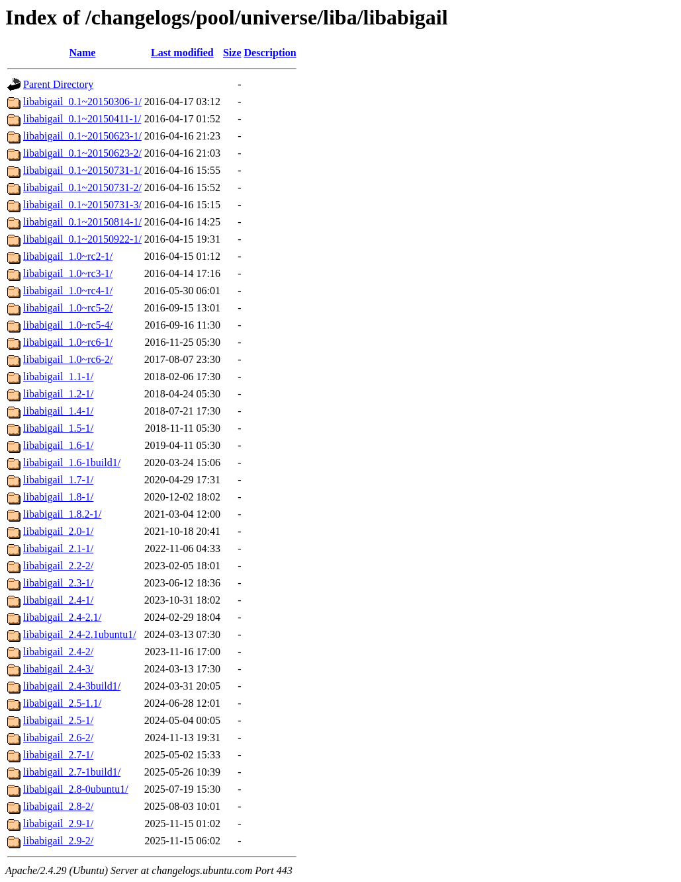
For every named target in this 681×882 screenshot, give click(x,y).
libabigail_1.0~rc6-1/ (68, 342)
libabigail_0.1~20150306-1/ (82, 101)
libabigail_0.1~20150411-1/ (82, 118)
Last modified (182, 52)
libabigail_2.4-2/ (58, 651)
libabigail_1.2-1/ (58, 393)
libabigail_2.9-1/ (58, 823)
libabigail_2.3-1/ (58, 582)
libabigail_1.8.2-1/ (62, 514)
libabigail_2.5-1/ (58, 720)
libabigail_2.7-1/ (58, 754)
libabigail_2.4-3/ (58, 668)
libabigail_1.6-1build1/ (71, 462)
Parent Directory (58, 84)
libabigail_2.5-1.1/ (62, 703)
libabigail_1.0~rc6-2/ (68, 359)
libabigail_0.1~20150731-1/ (82, 170)
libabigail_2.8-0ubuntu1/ (75, 789)
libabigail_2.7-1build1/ (71, 772)
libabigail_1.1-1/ (58, 376)
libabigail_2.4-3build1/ (71, 686)
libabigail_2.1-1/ (58, 548)
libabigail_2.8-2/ (58, 806)
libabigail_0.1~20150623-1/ (82, 135)
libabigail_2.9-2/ (58, 840)
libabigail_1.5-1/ (58, 428)
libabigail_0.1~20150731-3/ (82, 204)
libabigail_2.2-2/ (58, 565)
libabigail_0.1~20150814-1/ (82, 221)
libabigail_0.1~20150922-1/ (82, 239)
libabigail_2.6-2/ (58, 737)
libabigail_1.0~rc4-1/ (68, 290)
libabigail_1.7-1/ (58, 479)
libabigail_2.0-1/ (58, 531)
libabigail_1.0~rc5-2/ (68, 307)
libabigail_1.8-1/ (58, 496)
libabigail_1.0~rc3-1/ (68, 273)
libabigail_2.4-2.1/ (62, 617)
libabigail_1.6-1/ (58, 445)
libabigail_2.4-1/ (58, 600)
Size (232, 52)
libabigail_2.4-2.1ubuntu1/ (79, 634)
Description (270, 52)
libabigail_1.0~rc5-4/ (68, 325)
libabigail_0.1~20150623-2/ (82, 153)
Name (82, 52)
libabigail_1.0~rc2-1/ (68, 256)
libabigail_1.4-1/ (58, 411)
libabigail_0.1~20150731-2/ (82, 187)
